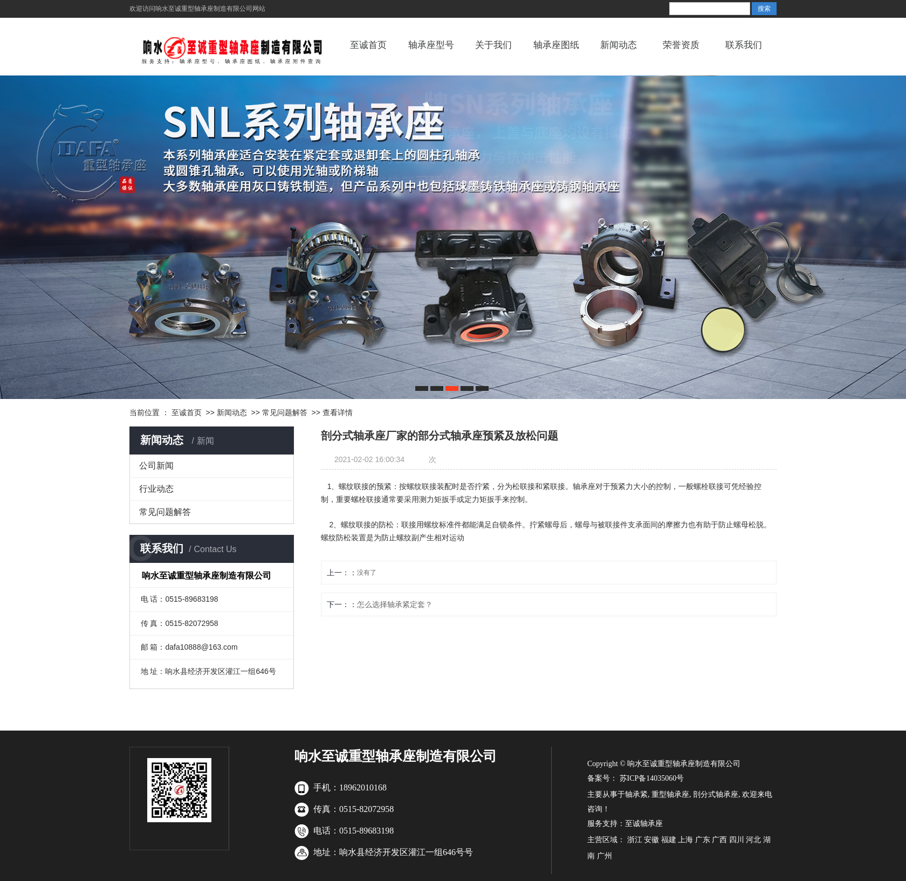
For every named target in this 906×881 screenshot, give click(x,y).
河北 (753, 840)
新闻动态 (618, 45)
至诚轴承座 (644, 824)
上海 (685, 840)
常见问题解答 (284, 412)
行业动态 (156, 488)
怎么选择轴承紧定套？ (395, 604)
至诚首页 (368, 45)
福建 (668, 840)
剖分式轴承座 (715, 794)
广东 (702, 840)
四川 (736, 840)
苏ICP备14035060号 (650, 778)
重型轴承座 (670, 794)
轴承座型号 (431, 45)
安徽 (651, 840)
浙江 (634, 840)
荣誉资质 (681, 45)
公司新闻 (156, 465)
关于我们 (493, 45)
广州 (604, 856)
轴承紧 (636, 794)
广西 (719, 840)
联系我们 (743, 45)
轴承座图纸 (556, 45)
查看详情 (337, 412)
